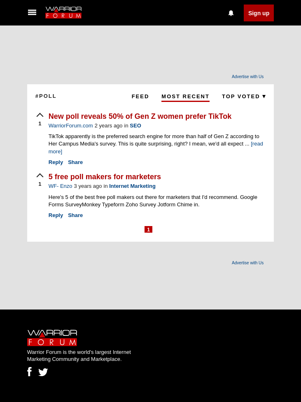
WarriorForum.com (71, 125)
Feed (140, 96)
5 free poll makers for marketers (105, 177)
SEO (135, 125)
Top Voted (244, 96)
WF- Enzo (60, 186)
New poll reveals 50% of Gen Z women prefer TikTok (140, 116)
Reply (56, 162)
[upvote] (39, 120)
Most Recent (185, 96)
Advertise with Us (248, 76)
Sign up (258, 13)
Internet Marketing (132, 186)
